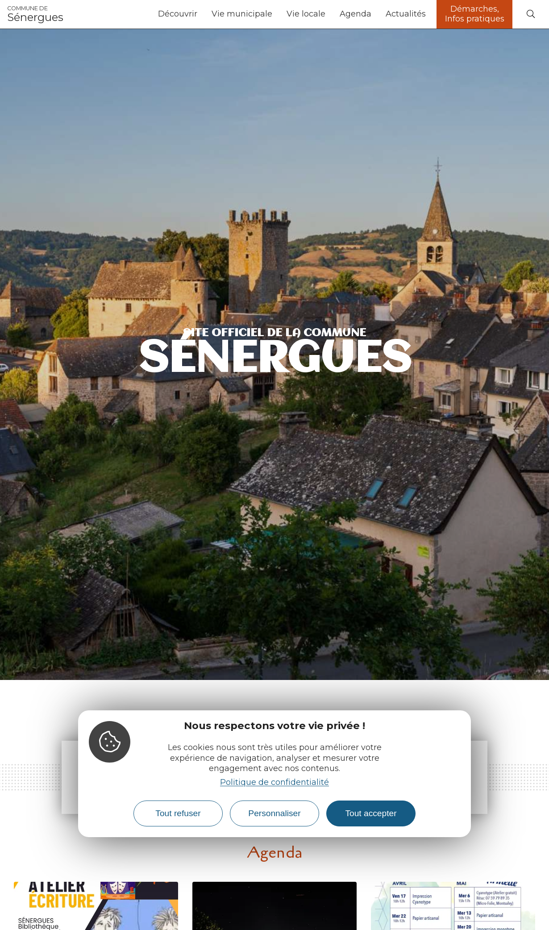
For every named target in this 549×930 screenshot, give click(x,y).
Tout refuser (177, 813)
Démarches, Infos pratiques (474, 14)
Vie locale (306, 14)
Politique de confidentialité (274, 782)
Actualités (406, 14)
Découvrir (177, 14)
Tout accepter (370, 813)
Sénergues (35, 14)
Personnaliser (274, 813)
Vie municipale (242, 14)
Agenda (355, 14)
